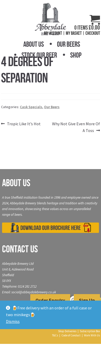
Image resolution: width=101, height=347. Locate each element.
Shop (76, 55)
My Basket (74, 33)
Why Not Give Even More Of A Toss (76, 127)
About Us (33, 44)
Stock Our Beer (39, 55)
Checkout (92, 33)
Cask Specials (31, 107)
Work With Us (92, 335)
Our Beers (68, 44)
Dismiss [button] (13, 321)
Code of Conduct (71, 335)
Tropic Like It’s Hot (24, 124)
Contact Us (20, 249)
